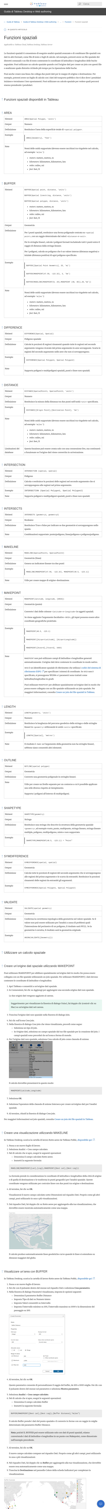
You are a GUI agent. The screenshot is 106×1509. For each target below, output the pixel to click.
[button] (6, 4)
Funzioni (68, 22)
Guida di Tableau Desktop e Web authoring (40, 22)
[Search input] (92, 4)
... (61, 22)
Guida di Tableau (12, 22)
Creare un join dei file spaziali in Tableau (75, 692)
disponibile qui (86, 1139)
